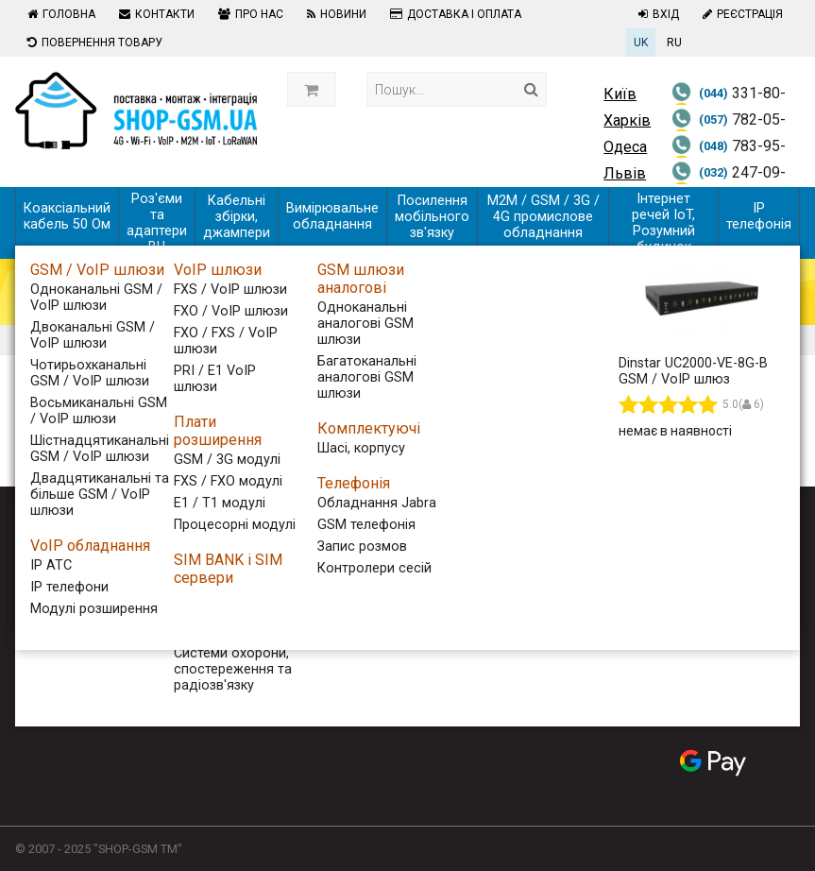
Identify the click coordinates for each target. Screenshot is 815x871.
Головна (59, 14)
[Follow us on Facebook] (679, 547)
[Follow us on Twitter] (713, 547)
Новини (334, 14)
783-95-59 (728, 157)
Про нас (248, 14)
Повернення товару (92, 42)
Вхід (656, 14)
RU (674, 42)
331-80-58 (728, 104)
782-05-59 (728, 131)
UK (641, 42)
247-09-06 (728, 184)
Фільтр (69, 408)
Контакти (154, 14)
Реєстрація (740, 14)
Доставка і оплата (453, 14)
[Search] (531, 89)
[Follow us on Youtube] (747, 547)
